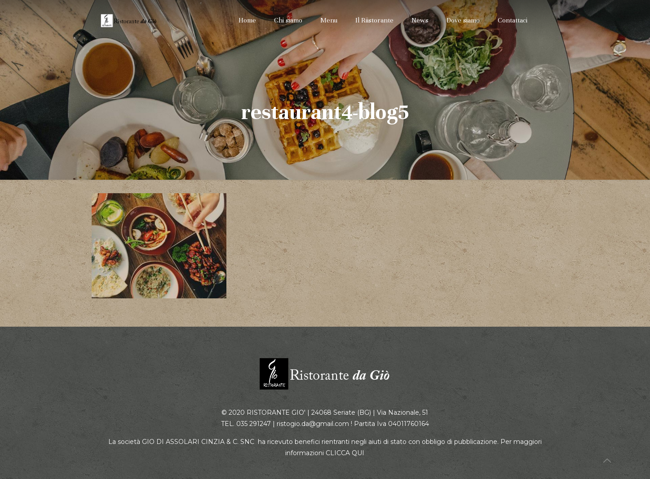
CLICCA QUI (345, 453)
